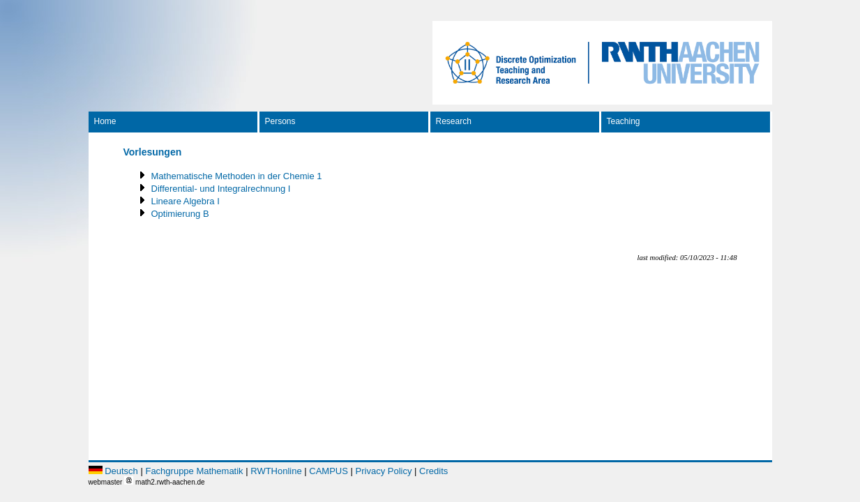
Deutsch (121, 471)
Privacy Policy (384, 471)
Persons (280, 121)
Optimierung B (180, 213)
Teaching (623, 121)
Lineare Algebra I (185, 201)
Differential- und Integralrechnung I (221, 188)
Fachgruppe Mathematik (194, 471)
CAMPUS (328, 471)
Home (105, 121)
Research (454, 121)
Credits (433, 471)
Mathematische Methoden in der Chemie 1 (236, 176)
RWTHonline (275, 471)
